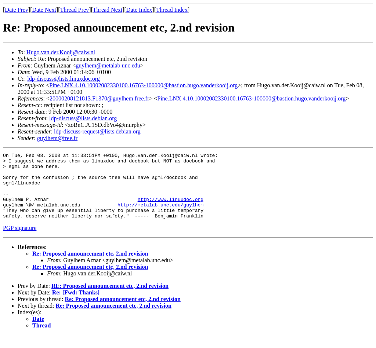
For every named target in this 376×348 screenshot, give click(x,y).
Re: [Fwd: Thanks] (76, 306)
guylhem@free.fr (57, 138)
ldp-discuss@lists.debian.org (83, 118)
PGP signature (19, 241)
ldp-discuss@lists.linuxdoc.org (63, 79)
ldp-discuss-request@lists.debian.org (97, 131)
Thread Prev (74, 10)
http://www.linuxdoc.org (170, 209)
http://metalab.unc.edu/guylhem (160, 215)
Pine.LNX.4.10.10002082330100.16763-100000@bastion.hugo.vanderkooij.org (143, 85)
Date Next (44, 10)
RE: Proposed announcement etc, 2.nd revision (110, 299)
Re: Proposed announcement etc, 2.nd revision (90, 267)
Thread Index (172, 10)
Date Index (139, 10)
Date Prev (16, 10)
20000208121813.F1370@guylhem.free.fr (99, 98)
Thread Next (107, 10)
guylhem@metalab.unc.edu (108, 65)
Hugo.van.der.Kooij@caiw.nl (60, 52)
